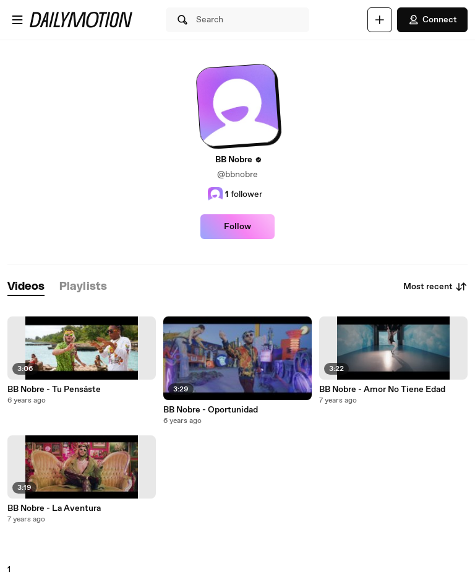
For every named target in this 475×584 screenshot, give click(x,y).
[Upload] (379, 19)
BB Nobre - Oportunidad (210, 410)
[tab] (26, 287)
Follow (237, 226)
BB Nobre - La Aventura (54, 508)
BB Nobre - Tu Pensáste (54, 389)
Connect (432, 20)
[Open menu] (17, 19)
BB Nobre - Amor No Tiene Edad (382, 389)
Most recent (435, 287)
